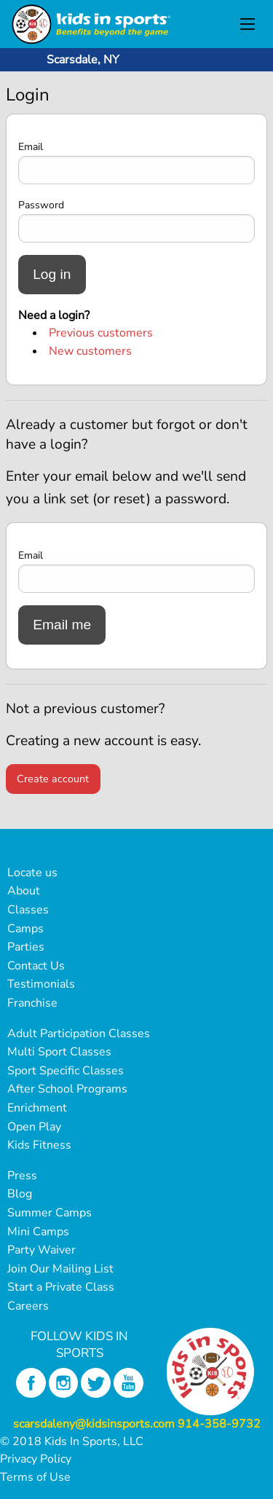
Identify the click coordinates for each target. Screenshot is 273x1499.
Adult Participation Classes (78, 1034)
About (23, 891)
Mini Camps (38, 1232)
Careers (28, 1306)
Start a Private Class (60, 1287)
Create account (53, 778)
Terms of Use (35, 1477)
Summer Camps (49, 1213)
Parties (25, 947)
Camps (25, 929)
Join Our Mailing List (60, 1269)
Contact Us (36, 966)
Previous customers (101, 333)
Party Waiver (41, 1250)
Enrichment (37, 1108)
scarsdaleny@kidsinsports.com (94, 1424)
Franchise (32, 1003)
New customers (90, 351)
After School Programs (67, 1089)
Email (30, 147)
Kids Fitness (39, 1145)
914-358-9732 (219, 1424)
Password (41, 205)
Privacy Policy (35, 1459)
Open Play (34, 1127)
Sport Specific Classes (65, 1071)
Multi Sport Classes (59, 1052)
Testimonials (41, 984)
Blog (19, 1194)
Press (22, 1176)
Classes (28, 910)
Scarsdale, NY (83, 60)
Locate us (32, 873)
